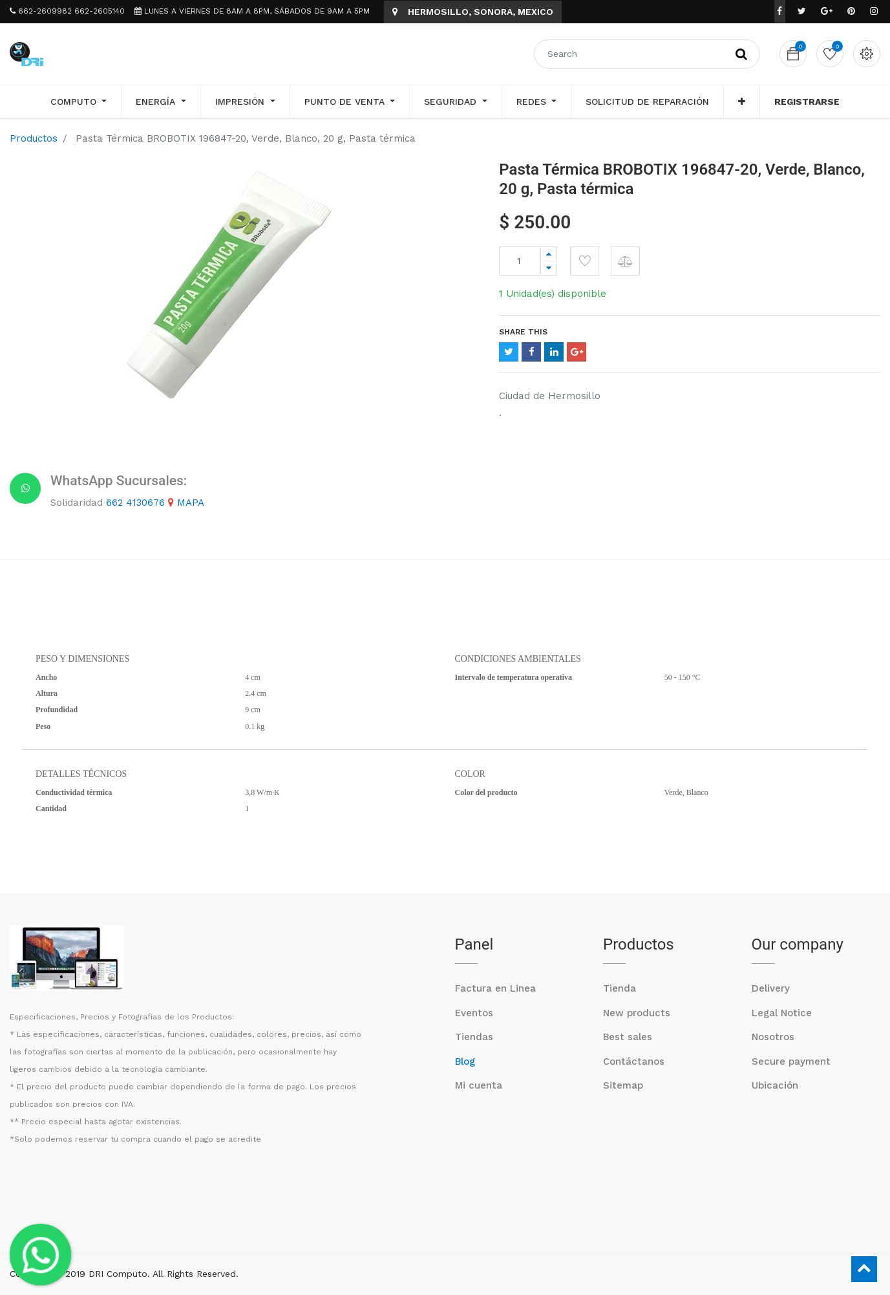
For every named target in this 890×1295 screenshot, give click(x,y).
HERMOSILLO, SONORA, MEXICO (472, 11)
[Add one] (548, 254)
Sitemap (623, 1085)
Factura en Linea (495, 988)
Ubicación (775, 1085)
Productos (34, 138)
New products (636, 1013)
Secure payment (791, 1061)
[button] (741, 101)
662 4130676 (135, 502)
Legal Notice (782, 1013)
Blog (465, 1061)
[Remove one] (548, 268)
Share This (523, 331)
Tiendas (474, 1037)
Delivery (771, 988)
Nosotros (773, 1037)
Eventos (474, 1013)
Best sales (627, 1037)
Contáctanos (633, 1061)
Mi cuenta (478, 1085)
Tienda (619, 988)
